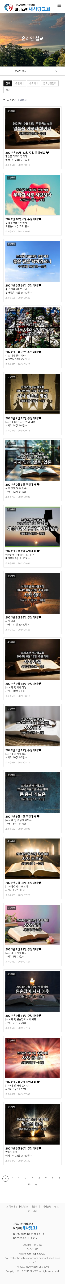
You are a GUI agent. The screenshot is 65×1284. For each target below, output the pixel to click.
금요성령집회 (49, 83)
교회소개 (10, 1206)
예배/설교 (23, 1206)
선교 (56, 1206)
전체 (8, 83)
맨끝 (36, 1185)
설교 (8, 90)
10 (29, 1184)
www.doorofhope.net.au (32, 1254)
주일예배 (19, 83)
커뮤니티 (32, 1211)
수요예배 (33, 83)
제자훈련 (46, 1206)
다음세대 (35, 1206)
